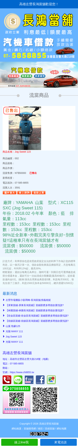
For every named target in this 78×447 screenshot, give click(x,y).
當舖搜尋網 (30, 428)
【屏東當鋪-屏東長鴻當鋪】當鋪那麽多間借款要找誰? (35, 305)
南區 (40, 428)
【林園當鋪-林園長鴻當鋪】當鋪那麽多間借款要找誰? (35, 310)
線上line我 (19, 442)
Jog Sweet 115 (14, 336)
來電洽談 (58, 442)
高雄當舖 (50, 428)
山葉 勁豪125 (13, 326)
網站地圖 (61, 428)
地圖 (45, 359)
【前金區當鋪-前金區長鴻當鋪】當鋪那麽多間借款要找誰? (37, 315)
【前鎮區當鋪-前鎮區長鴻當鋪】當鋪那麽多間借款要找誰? (37, 320)
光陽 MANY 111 (14, 331)
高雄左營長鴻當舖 (17, 353)
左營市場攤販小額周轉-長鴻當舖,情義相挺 (28, 300)
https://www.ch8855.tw (22, 372)
